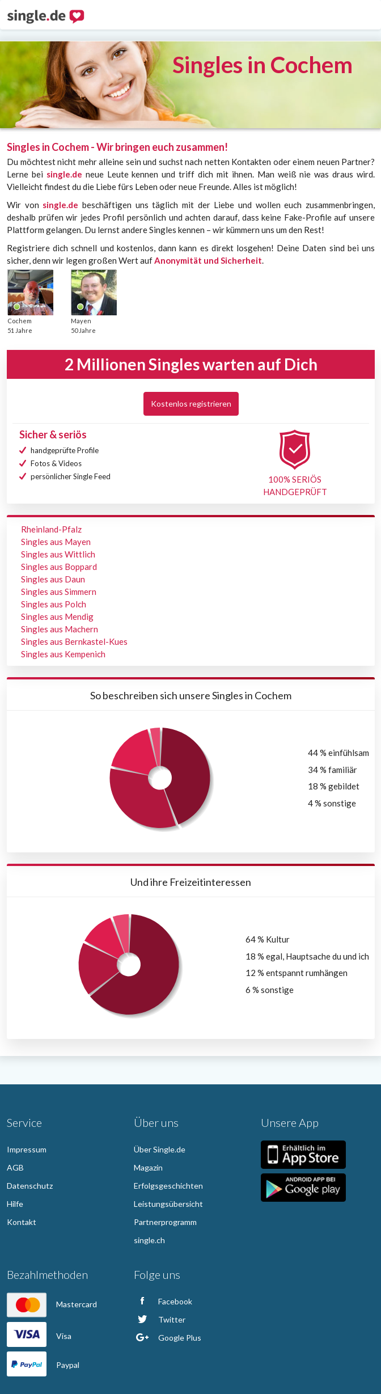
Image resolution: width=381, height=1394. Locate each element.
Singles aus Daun (53, 579)
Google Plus (167, 1337)
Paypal (43, 1365)
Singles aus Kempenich (63, 654)
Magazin (148, 1167)
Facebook (163, 1301)
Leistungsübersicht (168, 1204)
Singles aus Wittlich (58, 554)
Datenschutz (30, 1185)
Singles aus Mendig (57, 616)
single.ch (149, 1240)
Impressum (26, 1149)
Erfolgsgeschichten (168, 1185)
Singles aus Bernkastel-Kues (74, 641)
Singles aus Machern (59, 629)
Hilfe (15, 1204)
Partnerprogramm (165, 1222)
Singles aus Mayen (56, 542)
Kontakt (21, 1222)
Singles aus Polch (53, 604)
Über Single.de (159, 1149)
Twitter (159, 1319)
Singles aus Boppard (59, 566)
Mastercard (52, 1304)
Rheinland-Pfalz (51, 529)
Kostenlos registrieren (191, 403)
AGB (15, 1167)
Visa (39, 1336)
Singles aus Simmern (58, 591)
